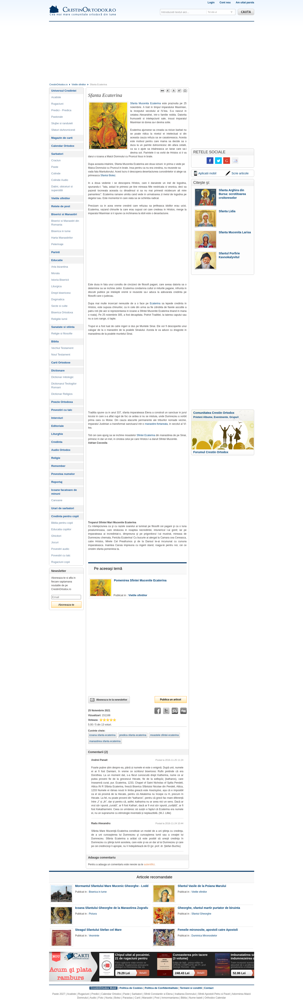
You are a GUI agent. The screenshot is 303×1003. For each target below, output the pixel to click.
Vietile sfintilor (79, 84)
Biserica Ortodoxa (62, 312)
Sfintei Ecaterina (146, 435)
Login (211, 2)
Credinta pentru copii (65, 516)
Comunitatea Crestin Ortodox (213, 412)
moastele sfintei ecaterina (164, 735)
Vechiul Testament (62, 348)
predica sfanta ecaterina (132, 735)
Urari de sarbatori (62, 508)
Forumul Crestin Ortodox (210, 452)
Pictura (93, 913)
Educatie (57, 260)
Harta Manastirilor (62, 237)
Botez (117, 997)
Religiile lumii (59, 319)
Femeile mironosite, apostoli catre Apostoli (208, 929)
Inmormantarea (170, 997)
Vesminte (94, 935)
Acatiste (56, 97)
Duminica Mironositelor (204, 935)
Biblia (55, 341)
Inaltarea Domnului (185, 993)
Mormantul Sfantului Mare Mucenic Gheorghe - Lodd (111, 886)
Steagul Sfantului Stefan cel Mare (98, 929)
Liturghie (57, 433)
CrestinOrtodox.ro (58, 84)
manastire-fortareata (156, 423)
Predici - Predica (61, 110)
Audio (93, 997)
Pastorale (57, 116)
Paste (54, 166)
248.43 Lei (182, 973)
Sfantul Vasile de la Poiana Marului (202, 886)
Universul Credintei (63, 90)
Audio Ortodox (60, 449)
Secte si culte (59, 305)
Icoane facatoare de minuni (64, 491)
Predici (95, 993)
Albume (207, 417)
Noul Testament (60, 354)
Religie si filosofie (61, 333)
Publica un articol (170, 699)
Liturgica (56, 286)
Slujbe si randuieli (62, 123)
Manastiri (147, 997)
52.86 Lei (239, 973)
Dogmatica (57, 299)
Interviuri (57, 417)
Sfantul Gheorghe (201, 913)
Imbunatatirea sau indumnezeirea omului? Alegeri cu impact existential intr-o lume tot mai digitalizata (248, 956)
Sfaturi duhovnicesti (63, 129)
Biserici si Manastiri (64, 214)
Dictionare (58, 370)
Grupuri (234, 417)
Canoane (56, 500)
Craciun (56, 160)
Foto (100, 997)
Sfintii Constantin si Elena (158, 993)
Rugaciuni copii (60, 562)
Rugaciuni (57, 103)
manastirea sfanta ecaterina (105, 741)
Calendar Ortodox (62, 145)
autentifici (149, 864)
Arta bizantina (59, 266)
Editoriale (57, 425)
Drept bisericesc (61, 292)
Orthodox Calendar (215, 997)
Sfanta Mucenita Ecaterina (145, 103)
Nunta (108, 997)
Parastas (128, 997)
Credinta (56, 441)
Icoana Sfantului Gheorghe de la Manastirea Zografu (111, 908)
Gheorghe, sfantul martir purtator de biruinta (209, 908)
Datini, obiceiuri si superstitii (62, 188)
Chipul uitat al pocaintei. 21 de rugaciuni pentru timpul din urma (132, 956)
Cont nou (225, 2)
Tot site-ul (212, 12)
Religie (55, 457)
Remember (58, 465)
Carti (137, 997)
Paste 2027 (58, 993)
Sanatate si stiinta (63, 327)
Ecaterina (155, 303)
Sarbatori (57, 153)
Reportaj (56, 481)
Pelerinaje (57, 244)
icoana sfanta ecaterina (102, 735)
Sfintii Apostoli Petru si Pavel (214, 993)
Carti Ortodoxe (60, 362)
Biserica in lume (61, 231)
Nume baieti (195, 997)
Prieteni (198, 417)
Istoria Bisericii (60, 279)
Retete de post (60, 206)
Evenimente (221, 417)
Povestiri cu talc (61, 409)
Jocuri (55, 542)
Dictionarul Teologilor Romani (64, 385)
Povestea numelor (63, 473)
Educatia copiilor (61, 529)
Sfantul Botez (107, 175)
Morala (55, 273)
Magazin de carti (62, 137)
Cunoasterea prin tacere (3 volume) (190, 956)
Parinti (55, 252)
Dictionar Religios (62, 393)
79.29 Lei (123, 973)
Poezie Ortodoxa (62, 401)
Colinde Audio (59, 180)
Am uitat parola (245, 2)
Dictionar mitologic (62, 377)
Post (156, 997)
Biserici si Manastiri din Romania (65, 222)
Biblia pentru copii (62, 522)
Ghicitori (56, 535)
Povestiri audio (60, 548)
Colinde (56, 173)
